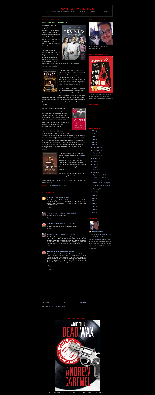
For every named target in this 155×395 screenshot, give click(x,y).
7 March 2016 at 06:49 (62, 197)
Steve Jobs (68, 102)
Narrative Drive (78, 8)
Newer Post (45, 302)
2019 (93, 136)
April (94, 170)
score (72, 167)
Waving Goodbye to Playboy (101, 183)
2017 (93, 142)
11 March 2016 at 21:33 (68, 213)
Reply (49, 207)
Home (64, 302)
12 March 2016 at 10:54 (67, 223)
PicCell (49, 267)
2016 (93, 145)
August (95, 158)
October (96, 153)
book (81, 155)
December (96, 147)
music (96, 246)
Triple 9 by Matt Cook (99, 175)
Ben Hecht (45, 46)
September (96, 156)
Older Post (83, 302)
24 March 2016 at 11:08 (68, 234)
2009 (93, 212)
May (94, 167)
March (95, 172)
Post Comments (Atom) (58, 306)
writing (91, 246)
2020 (93, 134)
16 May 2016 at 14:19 (67, 251)
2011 (93, 206)
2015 (93, 195)
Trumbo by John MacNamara (102, 185)
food (102, 246)
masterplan (98, 239)
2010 (93, 209)
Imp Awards (62, 180)
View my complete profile (98, 251)
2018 (93, 139)
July (94, 161)
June (95, 164)
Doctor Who (101, 237)
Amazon (49, 182)
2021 (93, 131)
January (96, 192)
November (96, 150)
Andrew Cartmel (52, 213)
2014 (93, 198)
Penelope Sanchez (53, 223)
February (96, 189)
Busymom (50, 197)
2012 (93, 204)
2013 (93, 201)
